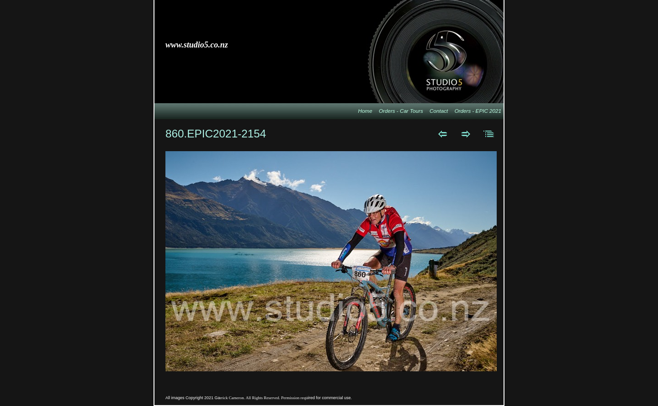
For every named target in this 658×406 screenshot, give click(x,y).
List (489, 133)
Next (465, 133)
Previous (442, 133)
